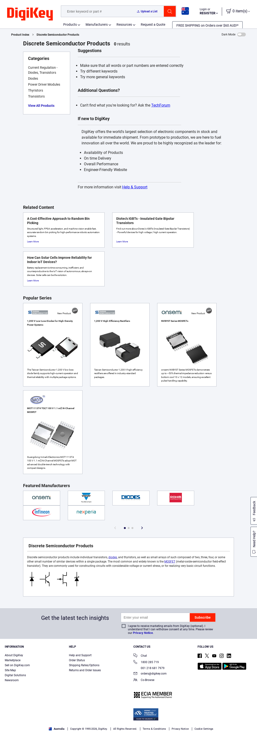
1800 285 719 (146, 662)
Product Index (20, 34)
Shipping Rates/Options (84, 665)
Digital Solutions (15, 675)
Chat (140, 656)
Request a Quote (153, 24)
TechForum (160, 105)
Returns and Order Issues (85, 670)
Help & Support (134, 187)
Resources (124, 24)
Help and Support (80, 655)
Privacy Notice (143, 633)
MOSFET (169, 561)
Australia (56, 728)
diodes (112, 557)
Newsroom (12, 680)
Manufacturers (97, 24)
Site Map (10, 670)
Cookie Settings (203, 728)
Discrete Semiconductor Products (58, 34)
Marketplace (12, 660)
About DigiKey (14, 655)
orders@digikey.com (150, 674)
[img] (30, 14)
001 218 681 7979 (149, 668)
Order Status (77, 660)
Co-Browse (143, 680)
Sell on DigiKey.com (17, 665)
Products (70, 24)
